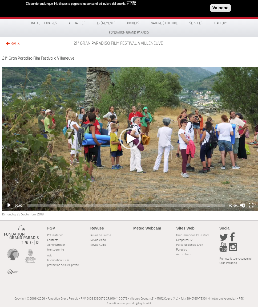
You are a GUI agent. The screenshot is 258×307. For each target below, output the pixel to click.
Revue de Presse (100, 235)
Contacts (52, 240)
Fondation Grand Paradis (129, 32)
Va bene (220, 7)
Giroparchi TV (184, 240)
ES (37, 242)
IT (22, 242)
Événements (106, 23)
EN (32, 242)
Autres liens (183, 254)
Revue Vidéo (98, 240)
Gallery (220, 23)
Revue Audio (98, 244)
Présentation (55, 235)
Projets (133, 23)
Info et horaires (44, 23)
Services (196, 23)
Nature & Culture (164, 23)
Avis (49, 255)
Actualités (76, 23)
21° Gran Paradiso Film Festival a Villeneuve (118, 43)
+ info (131, 3)
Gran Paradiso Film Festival (192, 235)
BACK (13, 43)
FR (26, 242)
